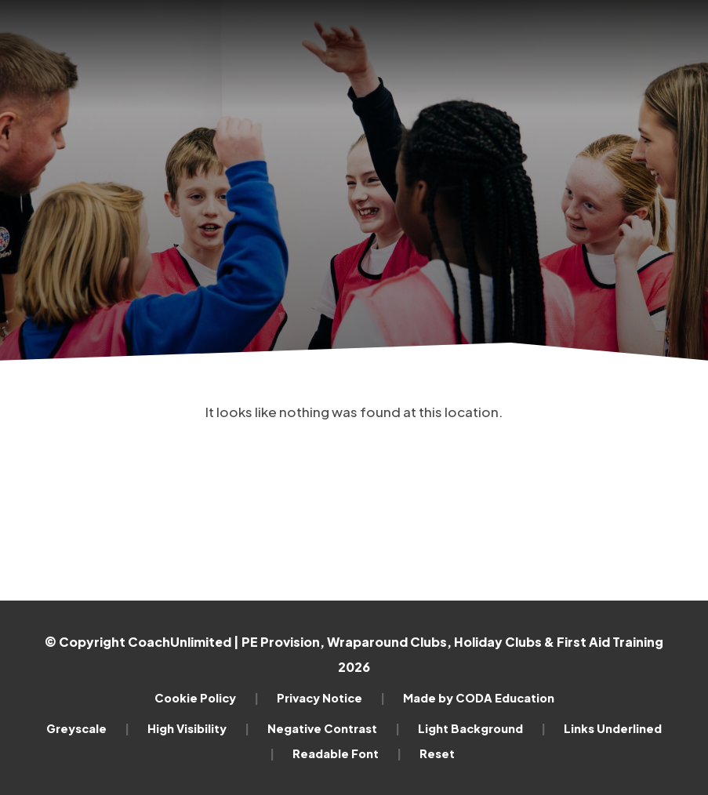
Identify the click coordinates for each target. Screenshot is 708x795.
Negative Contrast (333, 728)
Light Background (482, 728)
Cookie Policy (206, 698)
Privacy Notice (331, 698)
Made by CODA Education (478, 698)
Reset (437, 753)
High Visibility (198, 728)
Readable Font (346, 753)
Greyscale (87, 728)
